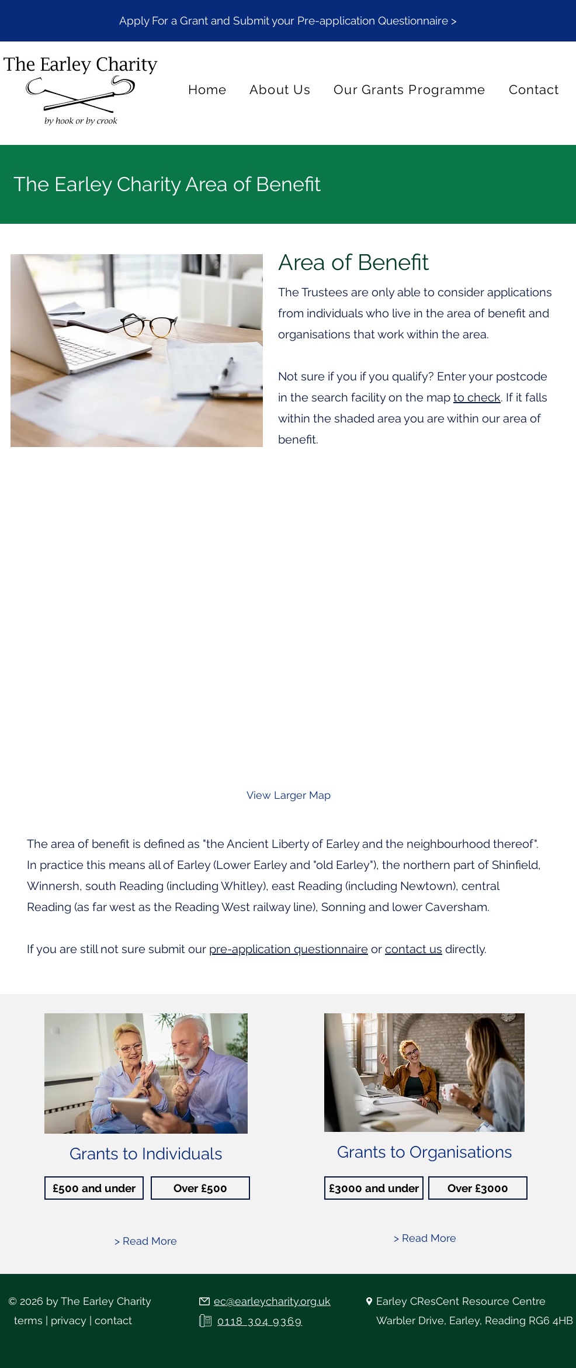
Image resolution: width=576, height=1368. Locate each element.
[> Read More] (146, 1241)
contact (113, 1320)
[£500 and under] (94, 1188)
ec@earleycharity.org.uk (272, 1301)
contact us (413, 949)
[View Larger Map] (289, 795)
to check (477, 397)
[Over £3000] (478, 1188)
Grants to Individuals (146, 1153)
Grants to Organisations (424, 1152)
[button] (288, 20)
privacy (68, 1320)
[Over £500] (200, 1188)
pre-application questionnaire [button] (288, 949)
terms (28, 1320)
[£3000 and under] (374, 1188)
